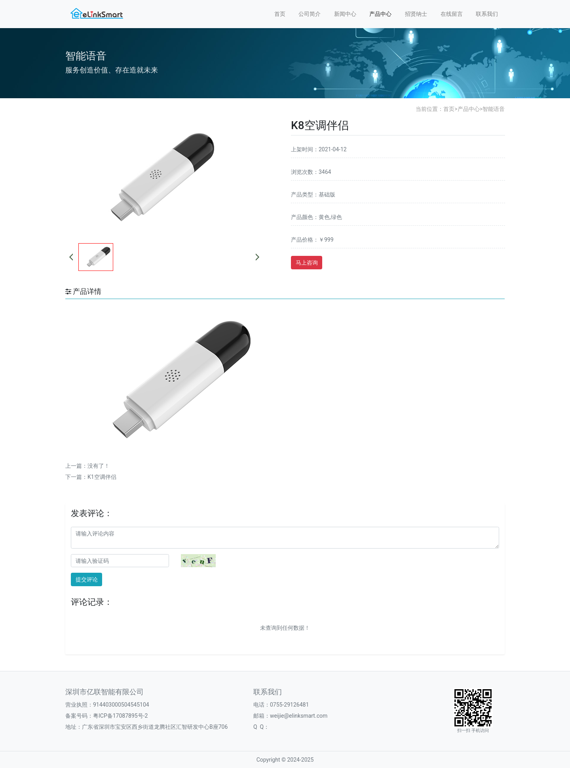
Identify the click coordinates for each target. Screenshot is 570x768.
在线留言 (452, 14)
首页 (279, 14)
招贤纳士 (416, 14)
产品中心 (380, 14)
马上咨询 (307, 262)
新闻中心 (345, 14)
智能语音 (494, 109)
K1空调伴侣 (101, 477)
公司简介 (309, 14)
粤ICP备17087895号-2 (120, 716)
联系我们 (487, 14)
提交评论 (87, 579)
